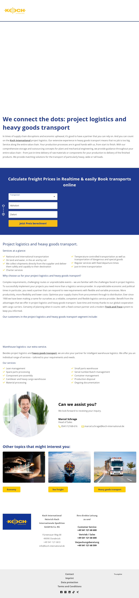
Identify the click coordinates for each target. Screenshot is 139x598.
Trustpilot (118, 574)
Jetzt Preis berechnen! (33, 223)
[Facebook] (61, 592)
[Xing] (77, 592)
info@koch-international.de (52, 546)
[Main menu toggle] (130, 10)
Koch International (20, 140)
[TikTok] (73, 592)
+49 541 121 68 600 (87, 530)
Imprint (69, 578)
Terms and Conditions (69, 586)
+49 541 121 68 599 (87, 545)
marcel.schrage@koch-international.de (104, 426)
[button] (138, 10)
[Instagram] (65, 592)
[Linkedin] (69, 592)
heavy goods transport (44, 353)
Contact (69, 574)
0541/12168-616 (69, 426)
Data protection (69, 582)
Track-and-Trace (113, 306)
